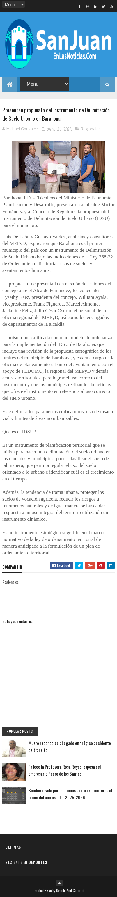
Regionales (91, 128)
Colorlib (78, 890)
